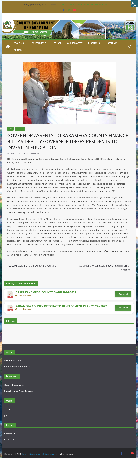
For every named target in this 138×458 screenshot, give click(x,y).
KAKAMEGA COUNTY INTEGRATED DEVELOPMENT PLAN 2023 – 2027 (61, 306)
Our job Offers (75, 43)
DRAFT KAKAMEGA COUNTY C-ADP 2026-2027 (45, 292)
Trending (20, 129)
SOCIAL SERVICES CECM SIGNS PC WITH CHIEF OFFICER (106, 268)
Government (38, 43)
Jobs (6, 415)
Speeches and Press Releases (18, 391)
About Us (19, 43)
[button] (25, 43)
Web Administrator (33, 153)
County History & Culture (17, 366)
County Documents (14, 384)
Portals (18, 50)
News (10, 129)
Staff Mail (9, 439)
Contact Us (9, 433)
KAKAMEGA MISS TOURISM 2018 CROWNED (30, 265)
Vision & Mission (12, 360)
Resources (94, 43)
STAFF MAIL (113, 43)
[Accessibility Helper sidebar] (134, 3)
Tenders (58, 43)
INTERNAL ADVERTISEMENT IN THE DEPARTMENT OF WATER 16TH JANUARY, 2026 (82, 6)
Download (123, 294)
